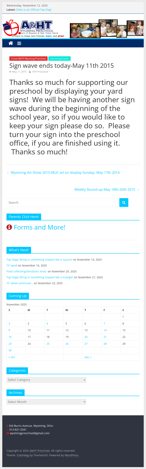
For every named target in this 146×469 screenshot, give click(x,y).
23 (10, 343)
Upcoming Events (59, 58)
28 (105, 343)
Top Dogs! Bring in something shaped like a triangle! (39, 277)
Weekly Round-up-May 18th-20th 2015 (107, 189)
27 (86, 343)
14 (105, 330)
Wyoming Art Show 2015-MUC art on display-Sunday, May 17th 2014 (63, 172)
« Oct (12, 357)
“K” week (11, 265)
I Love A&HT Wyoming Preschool (28, 58)
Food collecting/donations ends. (26, 271)
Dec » (88, 357)
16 (10, 337)
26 (67, 343)
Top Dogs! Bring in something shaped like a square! (39, 259)
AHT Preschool (40, 71)
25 (47, 343)
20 (86, 337)
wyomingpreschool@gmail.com (27, 433)
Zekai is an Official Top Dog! (33, 9)
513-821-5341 (16, 429)
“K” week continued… (19, 283)
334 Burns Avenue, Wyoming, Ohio (29, 426)
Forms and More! (35, 227)
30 (10, 350)
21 (105, 337)
